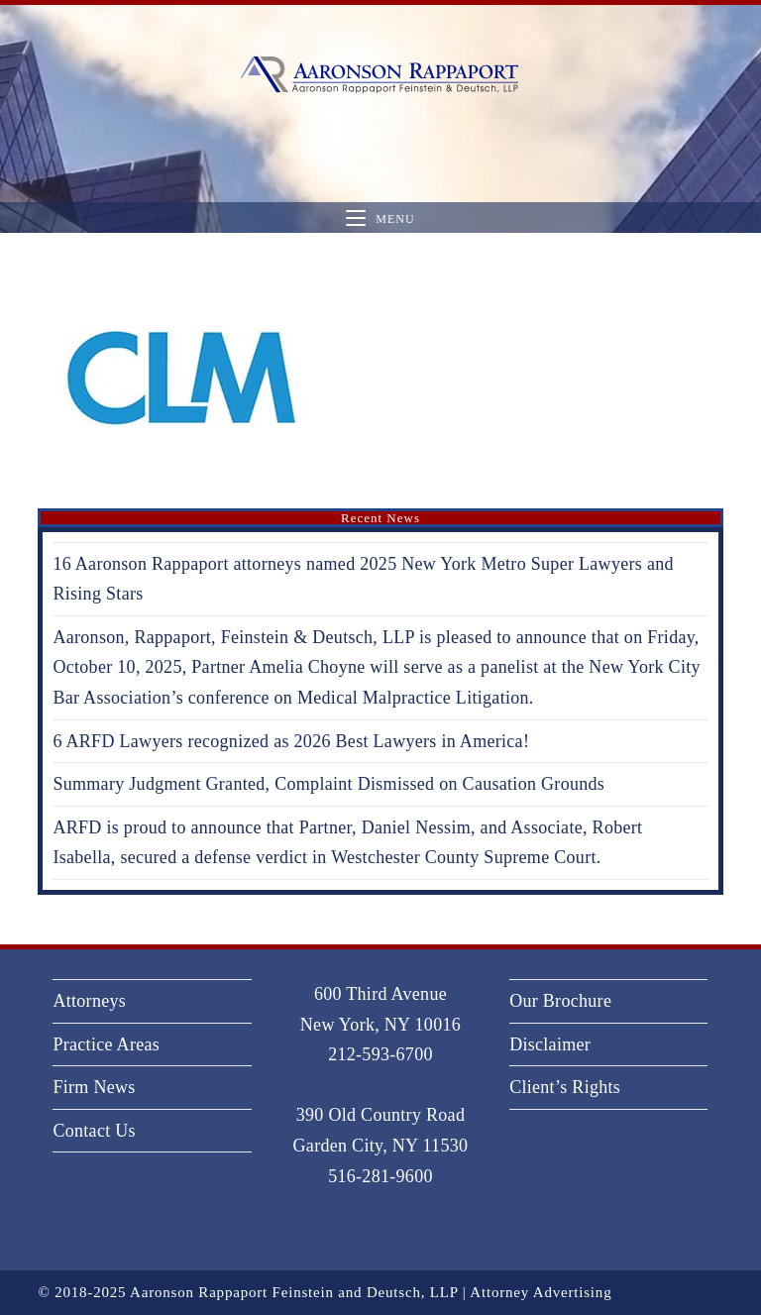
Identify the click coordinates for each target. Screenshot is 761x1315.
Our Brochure (560, 1001)
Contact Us (94, 1131)
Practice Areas (106, 1044)
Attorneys (89, 1001)
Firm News (94, 1087)
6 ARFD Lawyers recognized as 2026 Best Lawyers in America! (291, 741)
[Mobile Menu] (380, 218)
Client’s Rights (564, 1087)
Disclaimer (550, 1044)
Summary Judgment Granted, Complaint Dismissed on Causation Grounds (328, 784)
